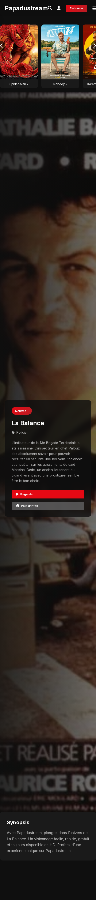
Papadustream (26, 8)
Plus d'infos (27, 506)
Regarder (25, 494)
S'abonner (76, 8)
